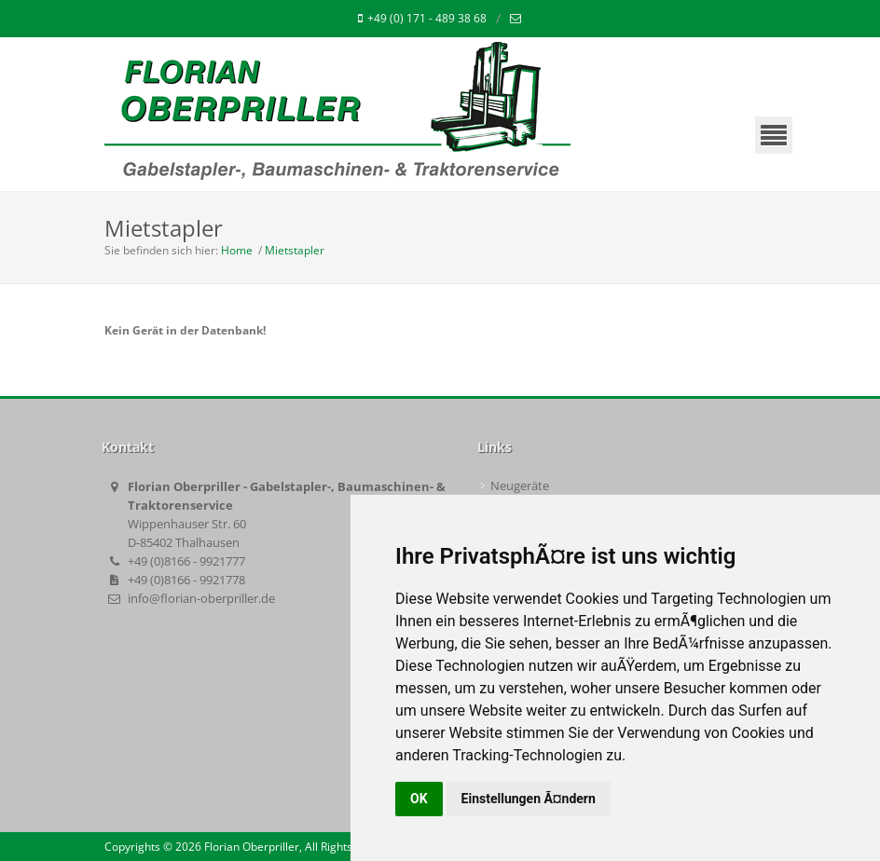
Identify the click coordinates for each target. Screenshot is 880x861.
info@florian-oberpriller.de (201, 598)
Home (237, 250)
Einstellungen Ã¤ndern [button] (528, 798)
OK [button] (419, 798)
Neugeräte (519, 485)
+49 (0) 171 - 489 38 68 (422, 18)
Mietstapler (294, 250)
